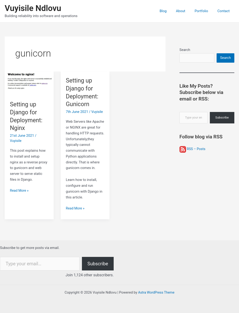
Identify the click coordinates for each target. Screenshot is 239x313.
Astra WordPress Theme (156, 292)
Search (184, 50)
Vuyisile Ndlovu (33, 8)
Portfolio (205, 11)
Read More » (19, 191)
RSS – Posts (192, 149)
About (186, 11)
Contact (225, 11)
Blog (171, 11)
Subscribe (222, 118)
